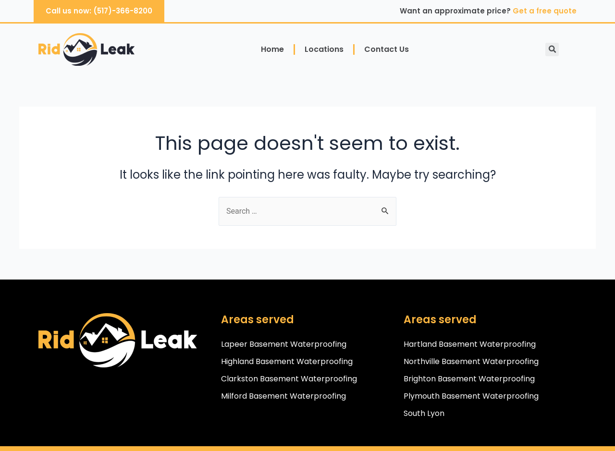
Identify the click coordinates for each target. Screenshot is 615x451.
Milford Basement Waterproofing (283, 396)
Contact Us (386, 49)
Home (272, 49)
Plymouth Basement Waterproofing (471, 396)
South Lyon (424, 413)
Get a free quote (545, 11)
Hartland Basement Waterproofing (470, 344)
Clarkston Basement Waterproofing (289, 378)
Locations (324, 49)
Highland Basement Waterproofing (287, 361)
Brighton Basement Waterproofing (469, 378)
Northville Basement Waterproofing (471, 361)
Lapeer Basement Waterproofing (283, 344)
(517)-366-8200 (122, 11)
